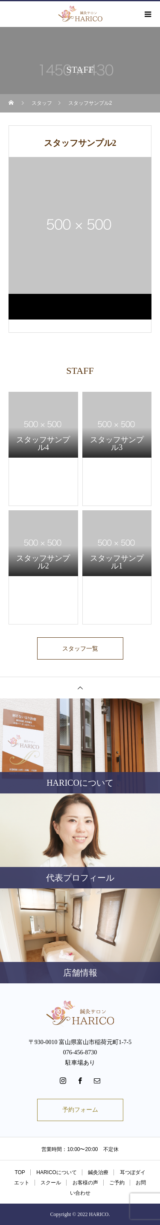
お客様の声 (85, 1183)
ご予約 (117, 1183)
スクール (51, 1183)
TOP (20, 1172)
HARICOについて (56, 1172)
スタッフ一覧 (80, 648)
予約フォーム (80, 1110)
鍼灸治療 (98, 1172)
